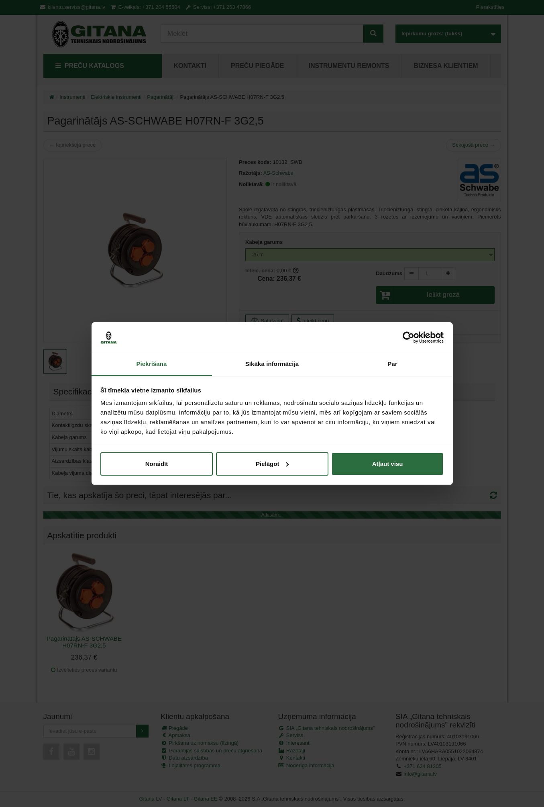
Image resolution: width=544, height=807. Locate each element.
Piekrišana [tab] (151, 363)
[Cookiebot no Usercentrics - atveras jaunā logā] (408, 337)
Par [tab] (392, 363)
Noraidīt (156, 463)
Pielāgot (272, 463)
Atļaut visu (387, 463)
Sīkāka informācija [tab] (272, 363)
